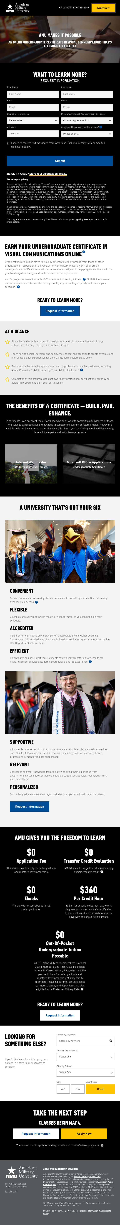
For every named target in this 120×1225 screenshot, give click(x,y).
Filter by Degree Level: (67, 1050)
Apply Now (103, 7)
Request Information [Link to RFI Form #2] (60, 1015)
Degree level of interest (18, 114)
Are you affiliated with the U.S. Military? (81, 127)
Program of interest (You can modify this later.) (83, 114)
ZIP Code (11, 127)
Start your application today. (48, 174)
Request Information (29, 806)
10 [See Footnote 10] (102, 1145)
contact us (99, 219)
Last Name (66, 87)
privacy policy (76, 219)
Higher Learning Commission (87, 1177)
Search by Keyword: (66, 1034)
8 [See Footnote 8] (101, 871)
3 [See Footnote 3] (84, 279)
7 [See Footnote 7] (90, 661)
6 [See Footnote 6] (36, 602)
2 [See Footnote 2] (83, 252)
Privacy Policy (49, 1211)
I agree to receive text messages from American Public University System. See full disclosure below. (58, 145)
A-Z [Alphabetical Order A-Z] (63, 1088)
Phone (64, 101)
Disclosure (70, 1211)
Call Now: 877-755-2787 (74, 7)
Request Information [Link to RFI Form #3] (36, 1134)
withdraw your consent (27, 219)
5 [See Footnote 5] (81, 370)
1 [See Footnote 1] (100, 127)
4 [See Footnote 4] (18, 286)
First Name (12, 87)
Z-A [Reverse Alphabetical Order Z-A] (78, 1088)
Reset (100, 1088)
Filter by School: (64, 1066)
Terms (61, 1211)
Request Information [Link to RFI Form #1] (60, 311)
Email (9, 101)
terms (87, 219)
